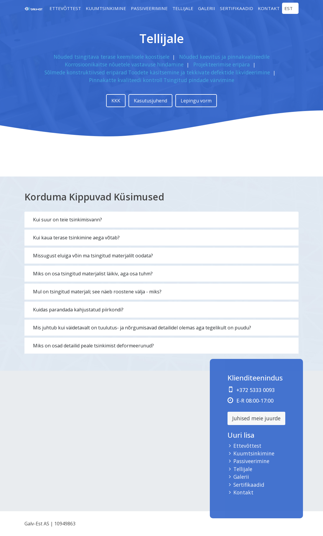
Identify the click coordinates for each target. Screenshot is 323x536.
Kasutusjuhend (150, 100)
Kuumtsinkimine (106, 8)
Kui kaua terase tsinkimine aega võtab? (76, 237)
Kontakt (269, 8)
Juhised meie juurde (256, 418)
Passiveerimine (149, 8)
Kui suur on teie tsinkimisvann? (67, 219)
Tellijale (182, 8)
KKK (115, 100)
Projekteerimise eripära (221, 64)
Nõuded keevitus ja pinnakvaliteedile (224, 56)
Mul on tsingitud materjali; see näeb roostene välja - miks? (97, 291)
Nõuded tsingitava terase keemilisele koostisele (111, 56)
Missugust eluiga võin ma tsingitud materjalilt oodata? (93, 255)
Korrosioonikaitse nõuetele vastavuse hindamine (124, 64)
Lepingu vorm (196, 100)
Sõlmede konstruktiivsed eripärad (86, 72)
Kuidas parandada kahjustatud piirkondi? (78, 309)
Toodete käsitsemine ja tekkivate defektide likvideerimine (199, 72)
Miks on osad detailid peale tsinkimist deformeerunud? (93, 345)
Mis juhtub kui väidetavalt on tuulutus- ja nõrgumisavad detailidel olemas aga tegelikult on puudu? (142, 327)
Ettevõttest (65, 8)
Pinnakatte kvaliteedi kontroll (125, 80)
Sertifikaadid (236, 8)
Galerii (206, 8)
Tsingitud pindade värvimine (199, 80)
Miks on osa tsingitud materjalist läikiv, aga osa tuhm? (93, 273)
